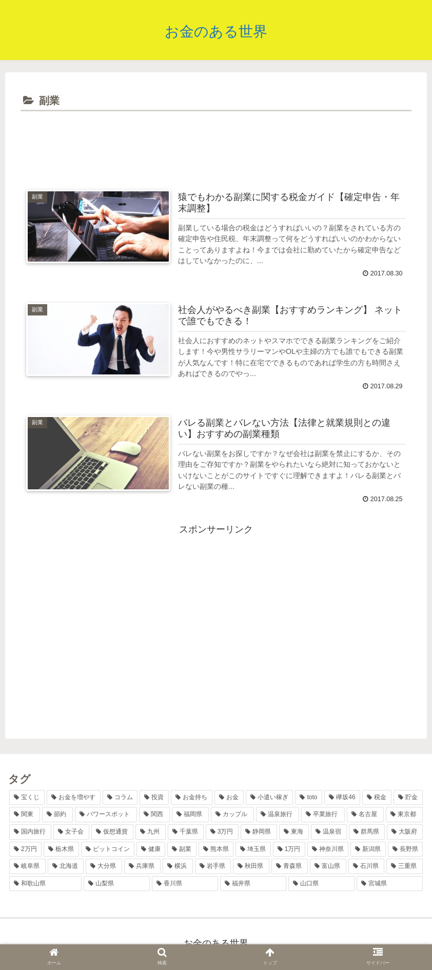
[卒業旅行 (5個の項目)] (322, 815)
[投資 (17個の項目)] (154, 798)
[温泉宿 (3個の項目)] (329, 832)
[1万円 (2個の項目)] (289, 850)
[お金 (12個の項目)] (229, 798)
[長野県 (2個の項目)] (405, 850)
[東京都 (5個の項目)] (404, 815)
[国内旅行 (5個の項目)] (30, 832)
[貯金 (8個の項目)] (408, 798)
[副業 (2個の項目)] (181, 850)
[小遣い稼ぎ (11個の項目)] (269, 798)
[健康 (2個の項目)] (150, 850)
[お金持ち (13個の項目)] (191, 798)
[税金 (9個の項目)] (376, 798)
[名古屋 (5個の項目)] (365, 815)
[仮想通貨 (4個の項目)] (112, 832)
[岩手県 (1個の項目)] (213, 867)
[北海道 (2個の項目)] (66, 867)
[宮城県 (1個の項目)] (390, 884)
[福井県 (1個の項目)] (253, 884)
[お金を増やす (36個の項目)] (74, 798)
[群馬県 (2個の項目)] (367, 832)
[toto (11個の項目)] (308, 798)
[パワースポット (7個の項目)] (105, 815)
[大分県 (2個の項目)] (104, 867)
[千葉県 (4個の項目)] (186, 832)
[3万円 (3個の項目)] (222, 832)
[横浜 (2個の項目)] (178, 867)
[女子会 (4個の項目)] (71, 832)
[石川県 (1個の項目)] (366, 867)
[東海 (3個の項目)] (294, 832)
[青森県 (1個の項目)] (289, 867)
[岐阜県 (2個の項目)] (27, 867)
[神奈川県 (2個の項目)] (327, 850)
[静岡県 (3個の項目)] (259, 832)
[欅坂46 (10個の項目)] (342, 798)
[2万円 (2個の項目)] (25, 850)
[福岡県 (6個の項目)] (190, 815)
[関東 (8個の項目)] (24, 815)
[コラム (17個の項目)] (120, 798)
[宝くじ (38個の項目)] (27, 798)
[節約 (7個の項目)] (57, 815)
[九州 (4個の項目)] (150, 832)
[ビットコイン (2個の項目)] (107, 850)
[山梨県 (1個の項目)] (117, 884)
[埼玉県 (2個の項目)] (252, 850)
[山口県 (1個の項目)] (321, 884)
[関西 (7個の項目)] (154, 815)
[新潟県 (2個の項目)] (367, 850)
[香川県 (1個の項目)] (185, 884)
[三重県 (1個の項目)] (404, 867)
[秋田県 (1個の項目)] (251, 867)
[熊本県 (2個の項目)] (216, 850)
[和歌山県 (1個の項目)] (45, 884)
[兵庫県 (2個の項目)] (142, 867)
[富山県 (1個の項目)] (328, 867)
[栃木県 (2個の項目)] (61, 850)
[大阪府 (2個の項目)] (405, 832)
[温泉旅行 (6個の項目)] (277, 815)
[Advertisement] (216, 143)
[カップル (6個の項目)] (232, 815)
